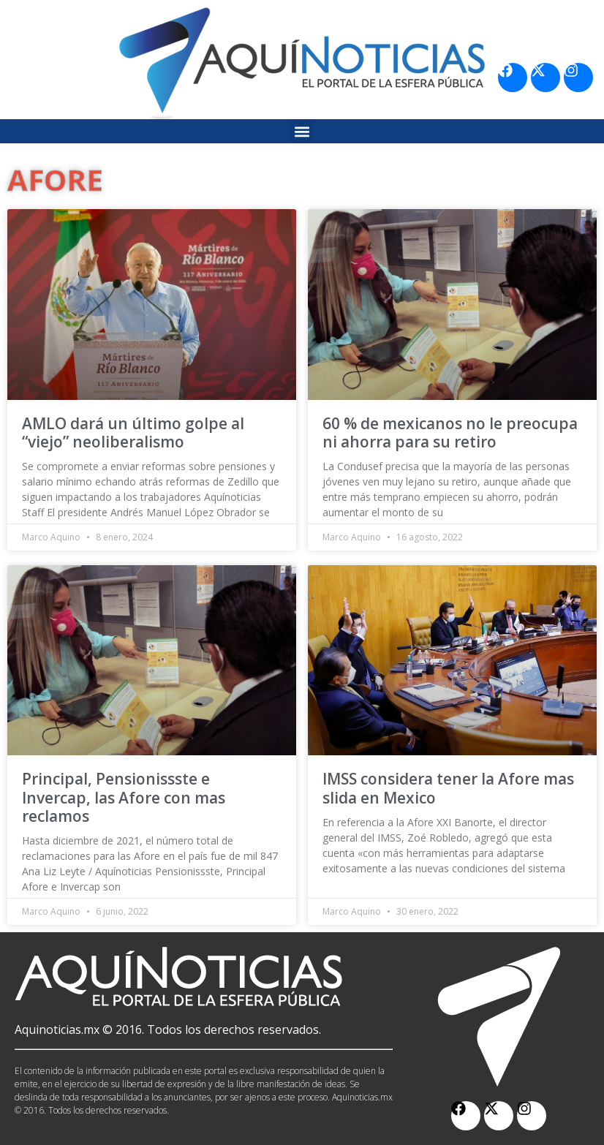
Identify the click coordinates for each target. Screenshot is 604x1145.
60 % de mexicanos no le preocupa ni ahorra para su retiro (450, 432)
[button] (302, 131)
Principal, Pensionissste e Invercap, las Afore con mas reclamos (123, 796)
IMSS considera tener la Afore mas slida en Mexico (448, 787)
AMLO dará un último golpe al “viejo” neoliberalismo (133, 432)
